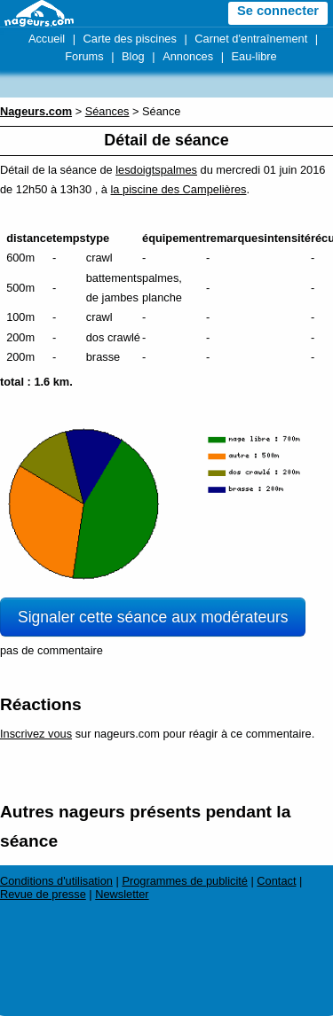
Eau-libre (254, 56)
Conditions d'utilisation (56, 880)
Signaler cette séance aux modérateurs (153, 617)
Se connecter (278, 11)
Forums (84, 56)
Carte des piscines (130, 38)
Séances (107, 111)
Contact (276, 880)
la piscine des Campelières (179, 189)
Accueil (46, 38)
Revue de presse (43, 894)
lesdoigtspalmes (156, 169)
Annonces (188, 56)
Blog (133, 56)
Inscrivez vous (36, 733)
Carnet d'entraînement (250, 38)
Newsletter (121, 894)
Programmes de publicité (185, 880)
